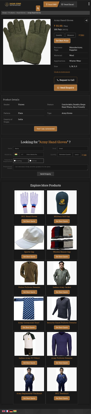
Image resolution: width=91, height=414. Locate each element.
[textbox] (70, 35)
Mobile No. (8, 155)
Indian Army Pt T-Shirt (29, 358)
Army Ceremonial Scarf (28, 322)
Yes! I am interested (46, 129)
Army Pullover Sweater (61, 358)
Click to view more (62, 72)
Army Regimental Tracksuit (29, 393)
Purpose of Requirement (7, 160)
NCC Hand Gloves (29, 216)
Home (4, 13)
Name (10, 148)
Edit (81, 35)
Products (11, 13)
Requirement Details (7, 167)
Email (54, 148)
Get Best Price (62, 40)
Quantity (53, 155)
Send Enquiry (65, 87)
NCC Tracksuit (61, 393)
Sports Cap (29, 252)
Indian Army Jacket (62, 287)
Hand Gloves (21, 13)
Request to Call (65, 80)
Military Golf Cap (62, 216)
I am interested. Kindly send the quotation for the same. (50, 167)
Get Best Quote (29, 221)
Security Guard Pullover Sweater (62, 322)
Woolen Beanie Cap (62, 252)
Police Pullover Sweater (29, 287)
